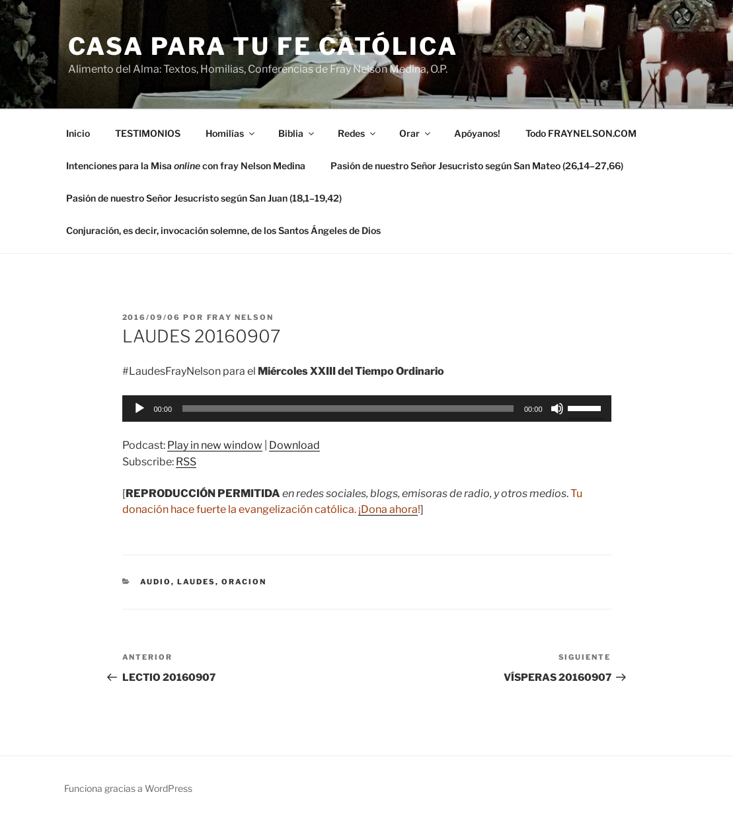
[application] (366, 408)
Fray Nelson (240, 317)
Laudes (196, 581)
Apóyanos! (477, 133)
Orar (415, 133)
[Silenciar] (557, 408)
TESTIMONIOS (147, 133)
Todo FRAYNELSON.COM (581, 133)
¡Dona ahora (388, 509)
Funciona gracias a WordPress (128, 788)
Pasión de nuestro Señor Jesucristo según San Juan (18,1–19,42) (204, 198)
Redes (357, 133)
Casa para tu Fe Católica (263, 46)
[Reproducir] (139, 408)
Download (294, 445)
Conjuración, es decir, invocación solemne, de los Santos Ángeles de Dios (223, 230)
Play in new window (214, 445)
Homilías (231, 133)
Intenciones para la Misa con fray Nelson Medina (185, 165)
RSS (186, 461)
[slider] (348, 408)
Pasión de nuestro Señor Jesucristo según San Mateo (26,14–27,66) (476, 165)
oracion (243, 581)
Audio (155, 581)
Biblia (297, 133)
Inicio (78, 133)
